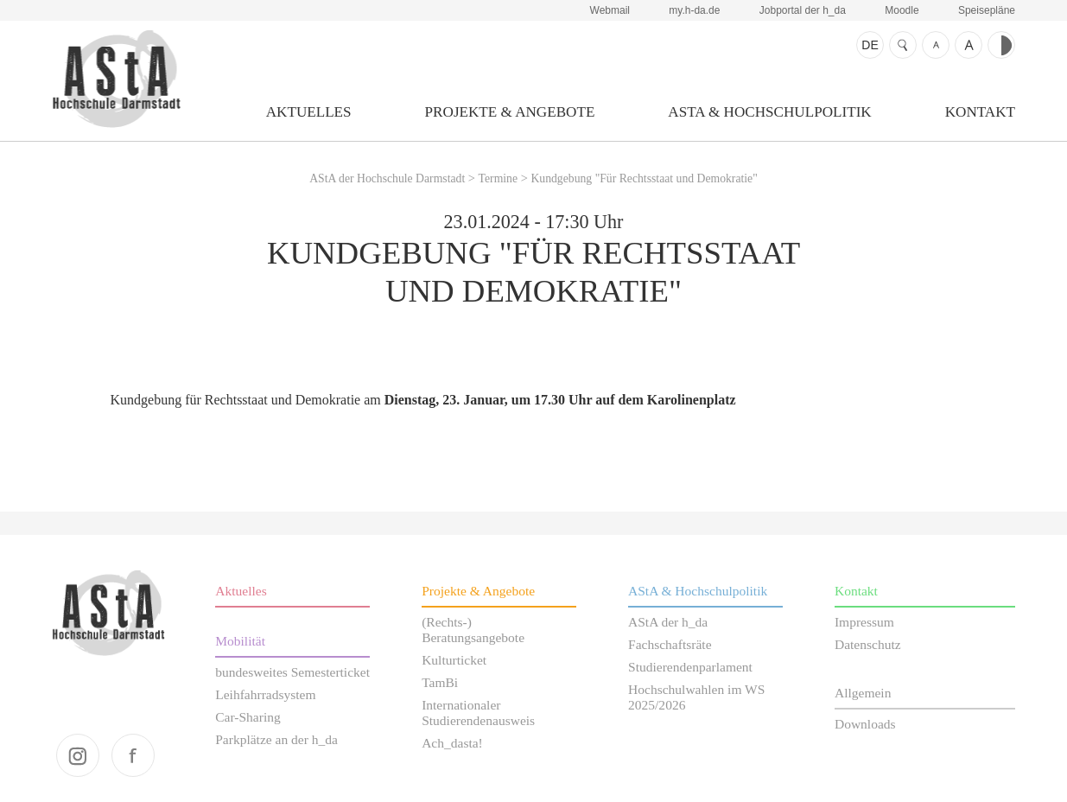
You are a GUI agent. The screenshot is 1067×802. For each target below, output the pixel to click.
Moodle (901, 10)
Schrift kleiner (936, 45)
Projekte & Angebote (510, 112)
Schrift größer (968, 45)
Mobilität (240, 640)
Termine (498, 178)
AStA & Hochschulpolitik (769, 112)
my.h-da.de (694, 10)
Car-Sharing (248, 717)
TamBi (440, 682)
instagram (77, 755)
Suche (903, 45)
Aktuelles (309, 112)
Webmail (610, 10)
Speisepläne (986, 10)
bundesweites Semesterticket (292, 672)
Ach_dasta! (452, 742)
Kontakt (980, 112)
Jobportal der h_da (802, 10)
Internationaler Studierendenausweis (478, 712)
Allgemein (863, 692)
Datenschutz (868, 644)
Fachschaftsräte (670, 644)
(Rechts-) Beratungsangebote (473, 629)
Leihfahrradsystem (265, 694)
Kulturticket (454, 659)
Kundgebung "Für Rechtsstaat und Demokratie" (643, 178)
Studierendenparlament (690, 666)
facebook (133, 755)
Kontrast (1001, 45)
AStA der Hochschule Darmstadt (116, 78)
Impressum (864, 621)
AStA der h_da (668, 621)
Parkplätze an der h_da (276, 739)
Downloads (865, 723)
